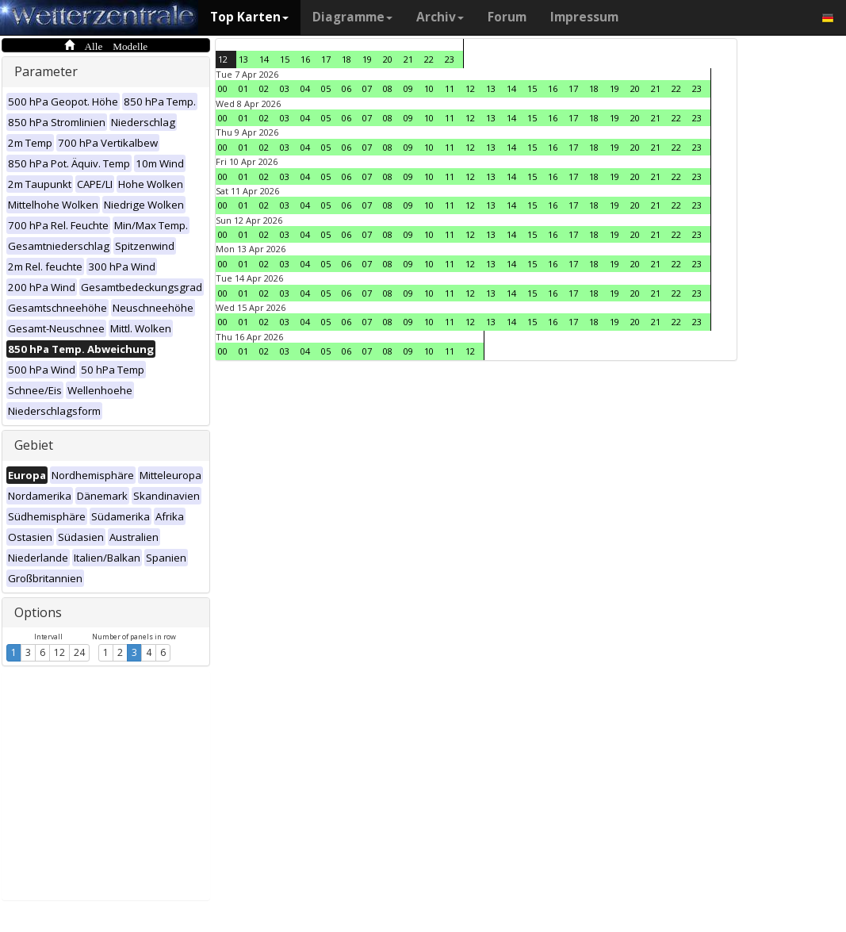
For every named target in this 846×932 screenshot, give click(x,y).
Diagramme (352, 17)
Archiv (440, 17)
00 (223, 88)
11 (449, 88)
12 (59, 652)
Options (38, 612)
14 (264, 59)
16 (305, 59)
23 (449, 59)
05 (326, 88)
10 (429, 88)
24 (79, 652)
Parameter (46, 71)
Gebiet (33, 445)
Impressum (584, 17)
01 (243, 88)
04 (305, 88)
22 (429, 59)
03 (284, 88)
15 (284, 59)
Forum (507, 17)
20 (387, 59)
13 (243, 59)
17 (326, 59)
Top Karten (249, 17)
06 (346, 88)
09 (408, 88)
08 (387, 88)
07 (367, 88)
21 (408, 59)
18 (346, 59)
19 (367, 59)
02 (264, 88)
